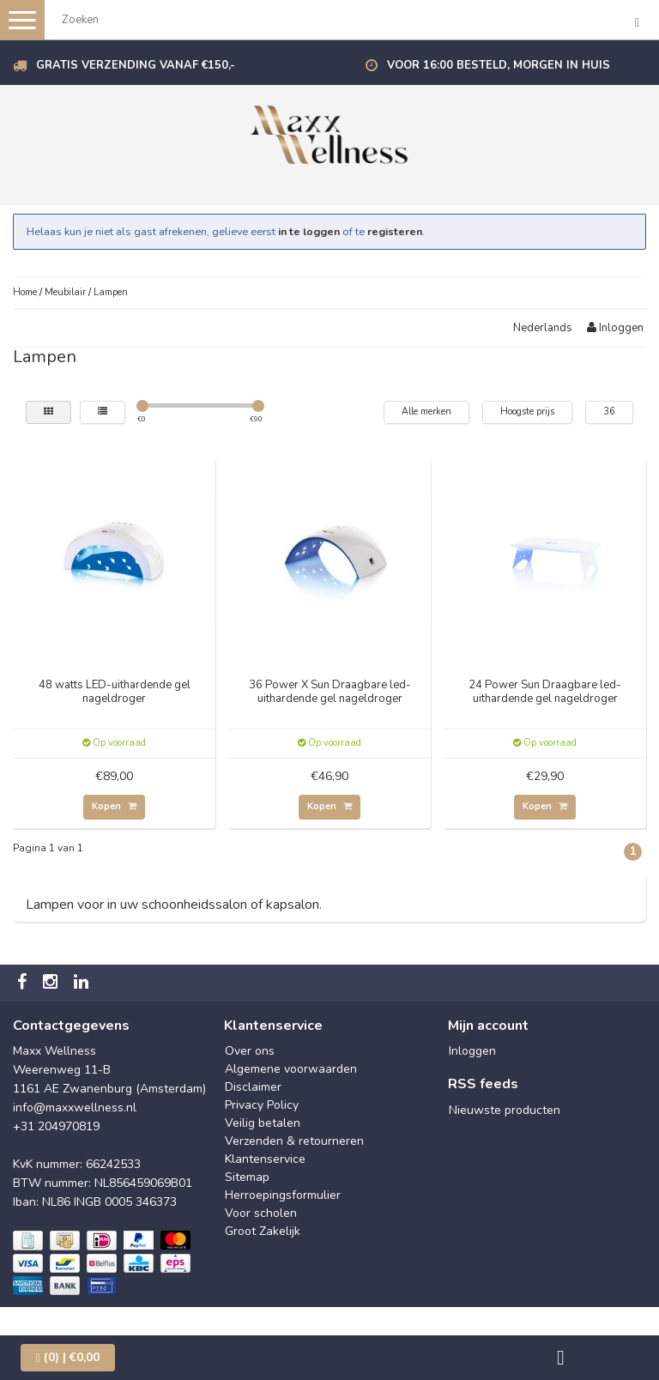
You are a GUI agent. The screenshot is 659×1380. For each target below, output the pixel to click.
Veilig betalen (262, 1123)
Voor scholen (261, 1213)
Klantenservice (265, 1159)
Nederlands (542, 328)
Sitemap (247, 1177)
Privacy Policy (262, 1105)
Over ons (250, 1051)
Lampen (111, 292)
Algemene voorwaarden (291, 1069)
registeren (394, 231)
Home (25, 292)
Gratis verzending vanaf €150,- (135, 65)
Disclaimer (253, 1087)
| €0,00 (68, 1357)
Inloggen (615, 328)
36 (609, 411)
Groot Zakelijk (262, 1231)
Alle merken (426, 411)
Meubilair (65, 292)
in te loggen (309, 231)
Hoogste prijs (527, 411)
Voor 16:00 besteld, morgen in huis (498, 65)
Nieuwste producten (504, 1110)
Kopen (114, 806)
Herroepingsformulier (283, 1195)
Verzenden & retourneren (294, 1141)
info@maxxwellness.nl (74, 1107)
